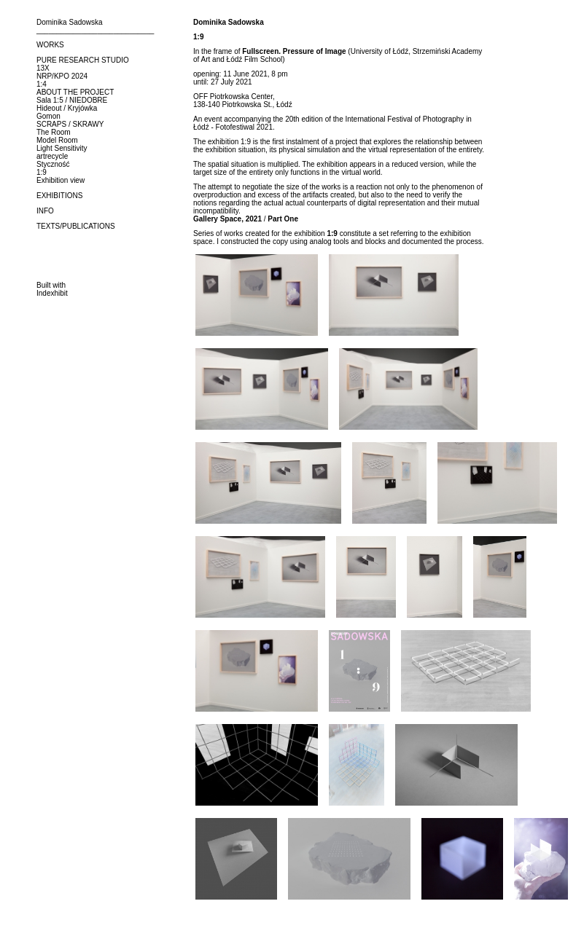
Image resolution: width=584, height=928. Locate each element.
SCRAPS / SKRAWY (70, 124)
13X (43, 68)
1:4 (41, 84)
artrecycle (52, 156)
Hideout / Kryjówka (66, 108)
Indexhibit (52, 293)
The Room (53, 132)
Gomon (48, 116)
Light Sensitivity (61, 148)
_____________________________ (95, 30)
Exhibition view (60, 180)
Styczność (53, 164)
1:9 (41, 172)
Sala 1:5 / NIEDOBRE (71, 100)
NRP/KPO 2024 (61, 76)
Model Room (57, 140)
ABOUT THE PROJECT (75, 92)
